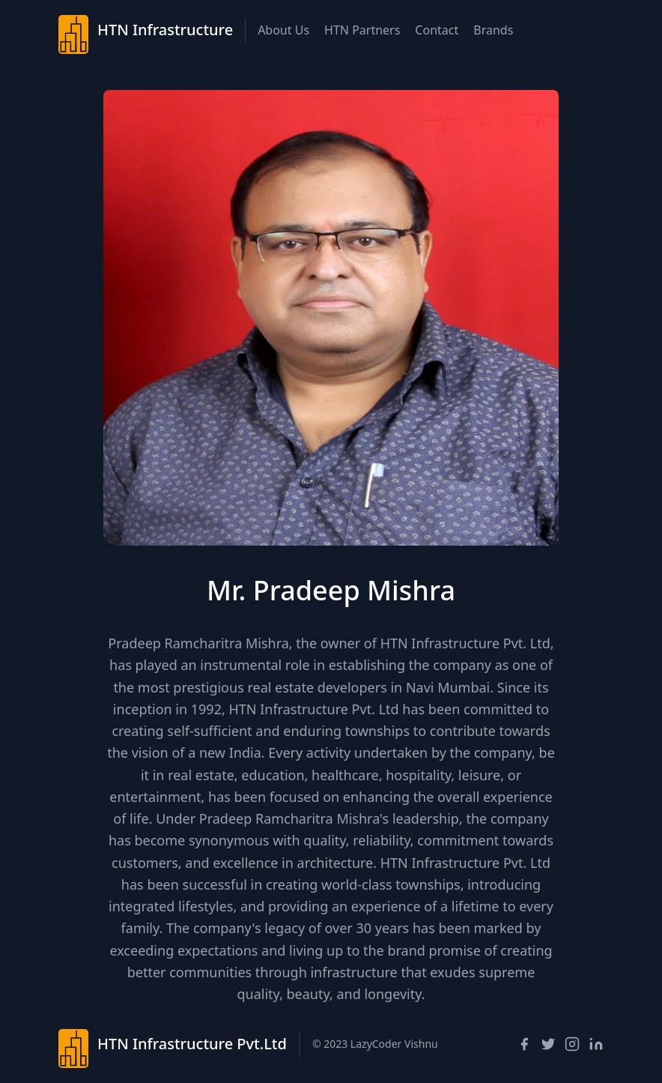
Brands (493, 30)
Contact (436, 30)
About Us (283, 30)
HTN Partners (362, 30)
